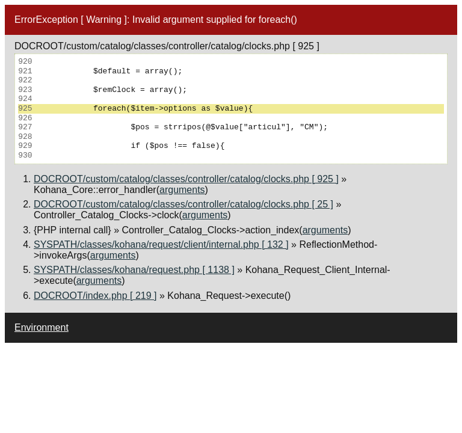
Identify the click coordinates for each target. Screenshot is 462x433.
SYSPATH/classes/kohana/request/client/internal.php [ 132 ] (161, 244)
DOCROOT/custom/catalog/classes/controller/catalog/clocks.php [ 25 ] (183, 204)
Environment (41, 327)
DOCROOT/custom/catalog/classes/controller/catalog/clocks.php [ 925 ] (186, 179)
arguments (182, 190)
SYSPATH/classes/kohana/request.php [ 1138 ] (134, 270)
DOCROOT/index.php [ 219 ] (95, 295)
